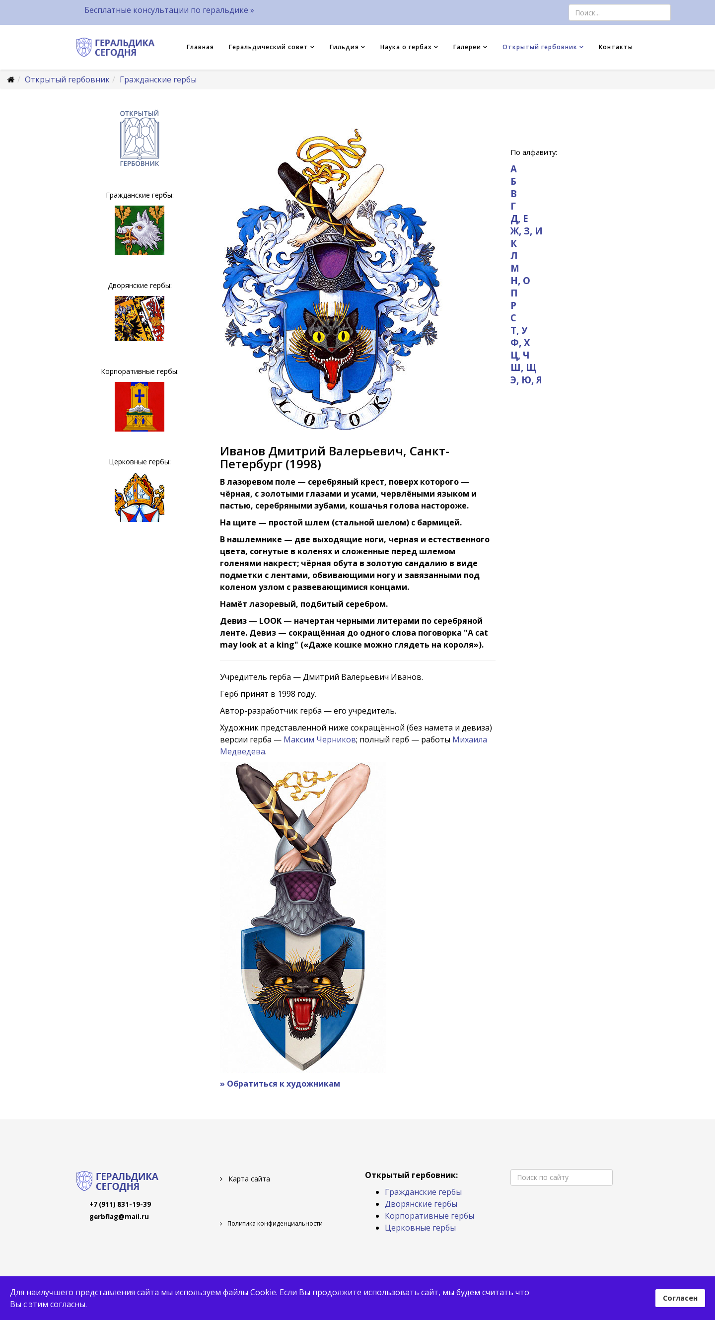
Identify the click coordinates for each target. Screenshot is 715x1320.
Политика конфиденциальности (274, 1223)
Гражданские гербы (158, 79)
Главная (200, 47)
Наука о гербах (406, 47)
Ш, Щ (523, 367)
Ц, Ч (520, 355)
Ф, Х (520, 342)
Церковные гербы (420, 1227)
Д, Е (519, 218)
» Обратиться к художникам (280, 1083)
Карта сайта (248, 1178)
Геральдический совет (268, 47)
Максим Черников (320, 739)
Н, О (520, 280)
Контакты (616, 47)
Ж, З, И (526, 230)
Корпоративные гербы (429, 1215)
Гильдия (344, 47)
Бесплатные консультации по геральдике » (169, 9)
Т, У (518, 330)
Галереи (467, 47)
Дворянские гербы (421, 1203)
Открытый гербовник (539, 47)
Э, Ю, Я (526, 379)
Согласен (680, 1298)
